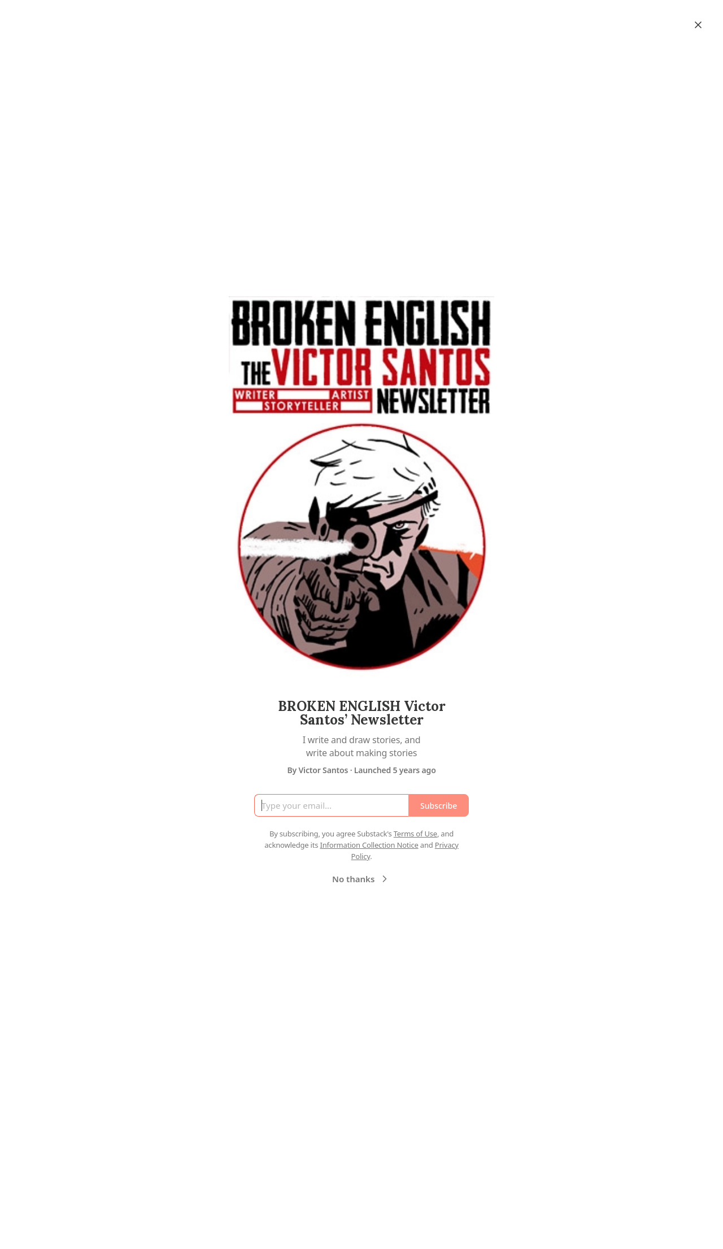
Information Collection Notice (369, 845)
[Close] (698, 25)
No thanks (361, 878)
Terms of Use (415, 834)
